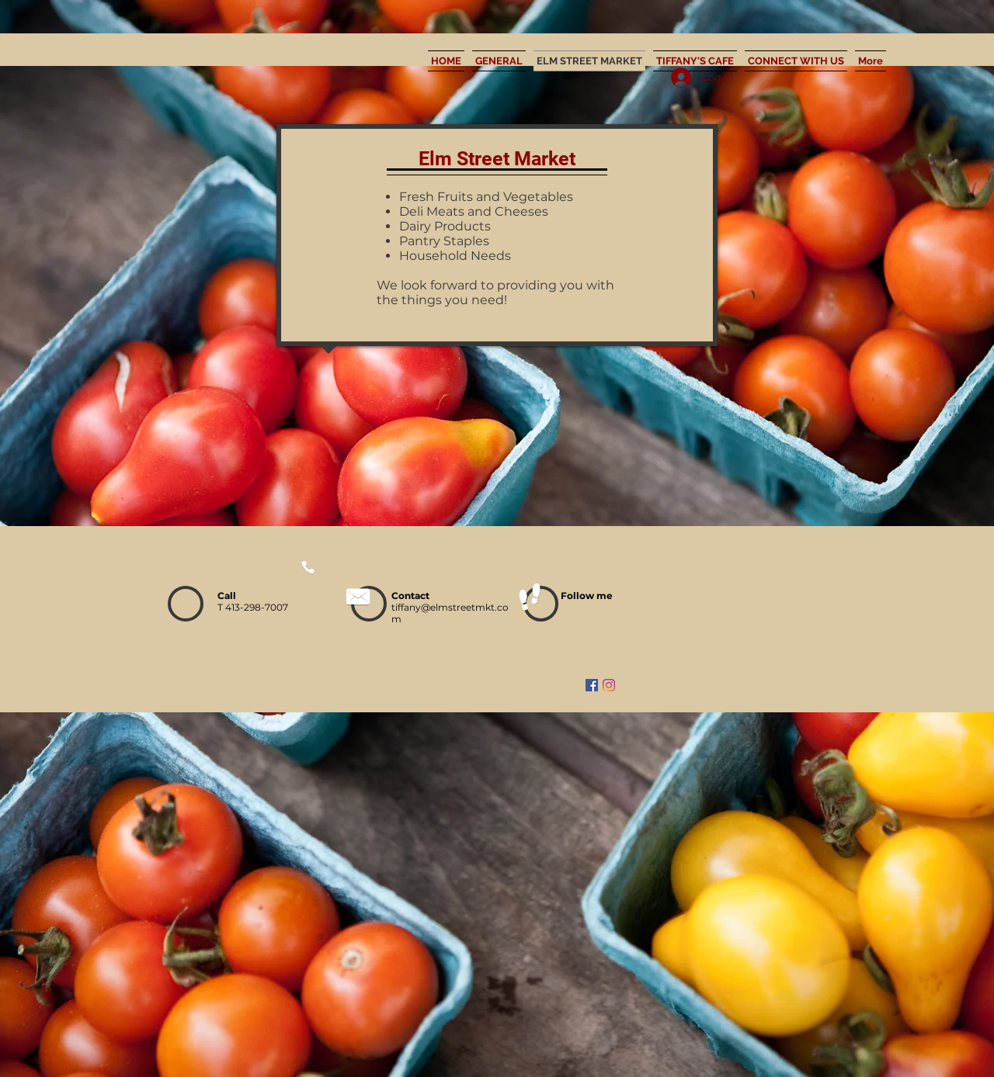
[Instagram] (609, 685)
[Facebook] (592, 685)
